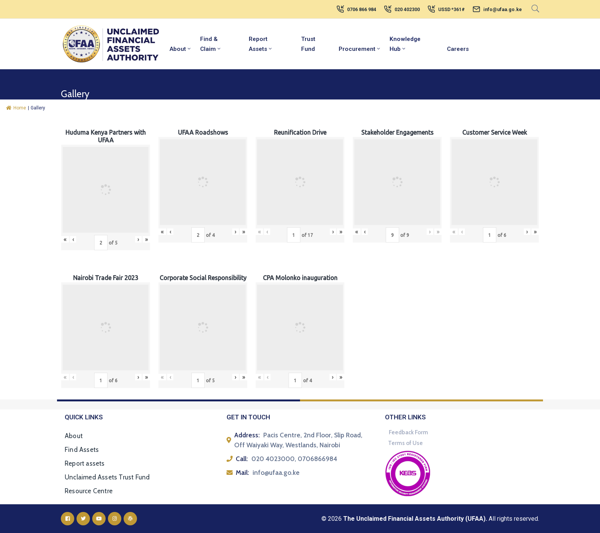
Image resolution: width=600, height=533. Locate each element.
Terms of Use (405, 443)
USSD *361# (451, 9)
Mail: (242, 472)
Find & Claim (211, 44)
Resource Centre (88, 491)
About (181, 49)
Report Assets (261, 44)
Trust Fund (308, 44)
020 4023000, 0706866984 (294, 459)
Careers (458, 49)
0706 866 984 (361, 9)
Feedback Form (408, 432)
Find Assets (82, 449)
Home (16, 108)
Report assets (85, 463)
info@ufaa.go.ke (502, 9)
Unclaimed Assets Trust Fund (107, 477)
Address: (247, 435)
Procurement (360, 49)
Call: (242, 459)
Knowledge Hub (405, 44)
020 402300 (407, 9)
